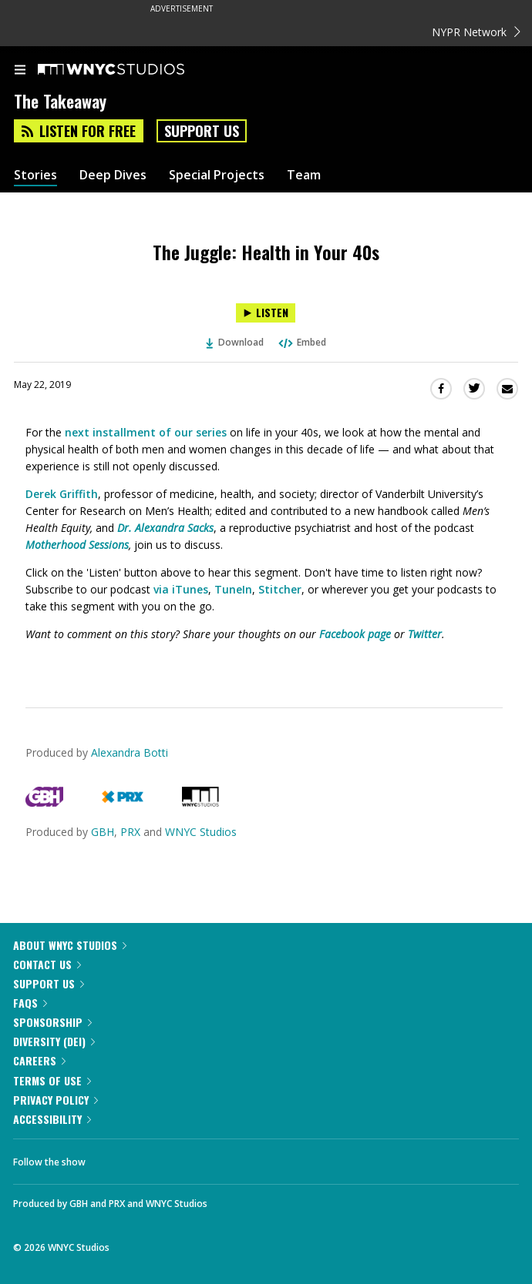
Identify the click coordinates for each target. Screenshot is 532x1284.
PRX (130, 831)
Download (235, 342)
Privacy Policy (55, 1100)
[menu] (20, 71)
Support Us (201, 131)
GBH (102, 831)
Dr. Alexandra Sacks (165, 527)
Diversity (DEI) (54, 1041)
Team (304, 175)
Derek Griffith (61, 494)
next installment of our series (146, 432)
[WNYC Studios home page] (130, 70)
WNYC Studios (201, 831)
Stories (35, 175)
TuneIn (233, 589)
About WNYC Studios (69, 945)
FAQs (30, 1003)
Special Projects (216, 175)
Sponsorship (52, 1022)
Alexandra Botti (129, 752)
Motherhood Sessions (77, 544)
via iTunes (180, 589)
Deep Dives (112, 175)
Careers (39, 1060)
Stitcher (279, 589)
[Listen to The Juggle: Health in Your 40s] (265, 313)
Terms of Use (52, 1080)
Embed (301, 342)
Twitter (425, 634)
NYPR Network (476, 32)
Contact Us (47, 964)
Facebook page (355, 634)
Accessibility (52, 1119)
